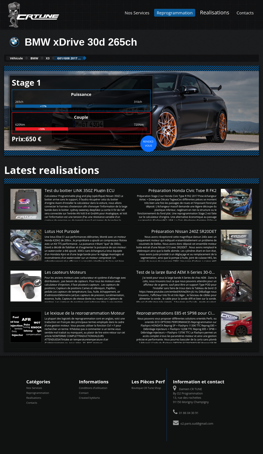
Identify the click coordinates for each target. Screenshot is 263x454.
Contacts (245, 13)
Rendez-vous (148, 143)
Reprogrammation (175, 13)
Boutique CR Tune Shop (146, 388)
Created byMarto (89, 397)
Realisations (214, 12)
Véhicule (19, 58)
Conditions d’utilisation (93, 388)
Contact (84, 392)
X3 (63, 58)
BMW (44, 58)
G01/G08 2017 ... (91, 58)
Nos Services (137, 13)
